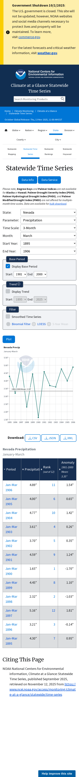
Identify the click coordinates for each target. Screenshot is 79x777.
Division (69, 130)
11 (53, 485)
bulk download (58, 203)
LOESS (41, 324)
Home (8, 111)
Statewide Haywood (67, 151)
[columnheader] (12, 469)
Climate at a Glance (47, 111)
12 (53, 610)
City (58, 139)
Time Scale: (11, 228)
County (21, 139)
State (56, 130)
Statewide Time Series (20, 113)
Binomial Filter (21, 324)
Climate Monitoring (24, 111)
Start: (9, 274)
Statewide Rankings (48, 151)
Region (42, 130)
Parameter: (11, 220)
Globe (16, 130)
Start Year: (10, 243)
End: (30, 274)
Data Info (28, 180)
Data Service (49, 180)
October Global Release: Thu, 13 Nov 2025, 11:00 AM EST (33, 119)
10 (53, 512)
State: (7, 212)
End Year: (9, 251)
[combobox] (39, 135)
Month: (8, 235)
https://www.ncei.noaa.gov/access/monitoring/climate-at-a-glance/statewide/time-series (42, 689)
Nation (29, 130)
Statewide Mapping (11, 151)
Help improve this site (57, 773)
